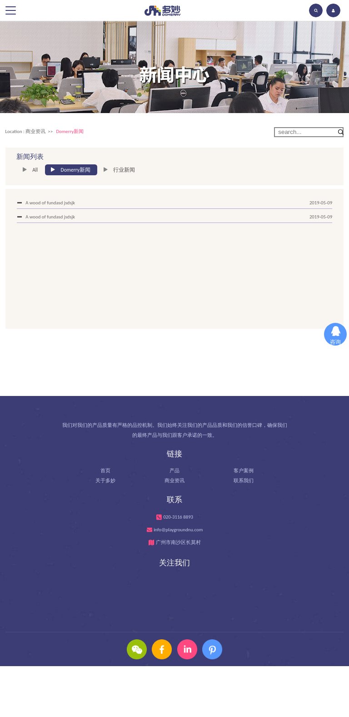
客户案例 (244, 474)
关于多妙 (105, 484)
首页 (105, 474)
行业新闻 (124, 170)
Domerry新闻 (70, 131)
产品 (174, 474)
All (35, 170)
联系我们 (244, 484)
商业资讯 (35, 131)
